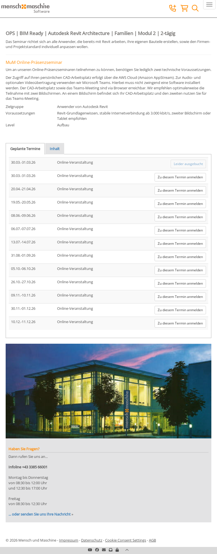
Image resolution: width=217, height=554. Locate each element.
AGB (152, 540)
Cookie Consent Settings (125, 540)
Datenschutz (91, 540)
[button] (117, 549)
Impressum (68, 540)
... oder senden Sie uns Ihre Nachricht (39, 514)
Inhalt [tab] (55, 148)
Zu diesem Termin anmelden (180, 177)
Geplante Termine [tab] (25, 148)
